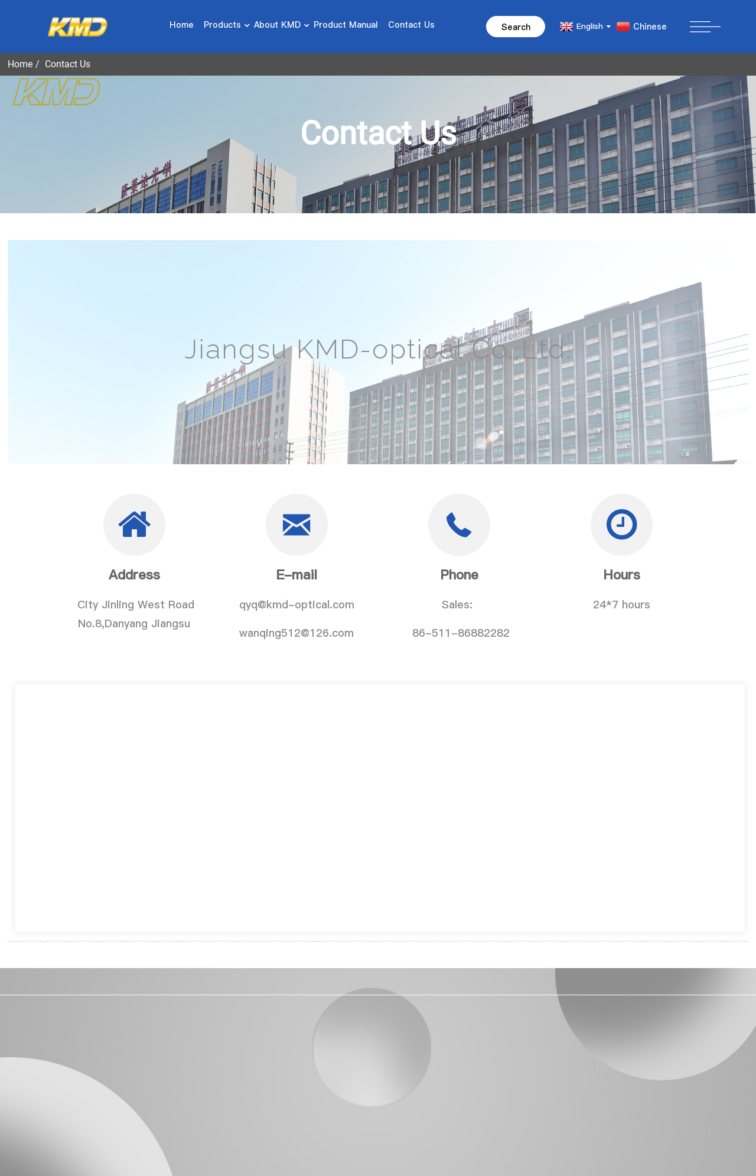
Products (224, 25)
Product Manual (346, 25)
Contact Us (411, 25)
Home (182, 25)
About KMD (279, 25)
